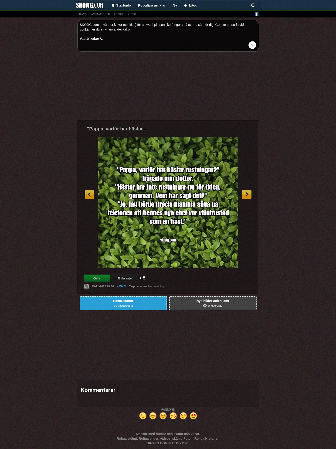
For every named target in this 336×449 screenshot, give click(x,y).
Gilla (96, 278)
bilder (119, 14)
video (132, 14)
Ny (175, 5)
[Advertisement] (168, 87)
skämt (82, 14)
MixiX (122, 286)
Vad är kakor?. (91, 39)
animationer (100, 14)
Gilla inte (125, 278)
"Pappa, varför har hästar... (116, 128)
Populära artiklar (152, 5)
